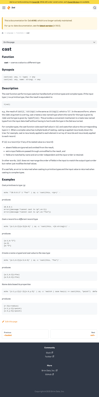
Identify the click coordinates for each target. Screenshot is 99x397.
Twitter (49, 357)
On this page (8, 42)
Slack (49, 353)
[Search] (94, 7)
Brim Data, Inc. (49, 370)
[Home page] (3, 33)
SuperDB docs (73, 2)
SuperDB (35, 2)
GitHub (49, 374)
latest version (46, 26)
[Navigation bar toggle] (4, 8)
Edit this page (9, 321)
